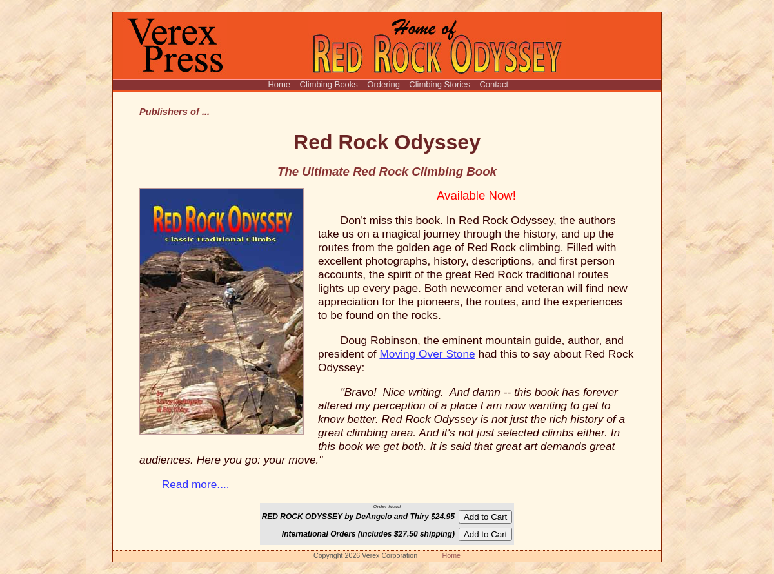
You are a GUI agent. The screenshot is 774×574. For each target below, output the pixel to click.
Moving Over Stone (427, 353)
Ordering (383, 84)
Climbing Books (328, 84)
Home (279, 84)
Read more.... (196, 484)
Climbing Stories (439, 84)
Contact (493, 84)
